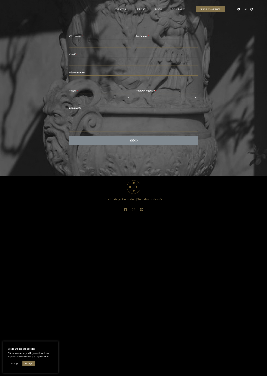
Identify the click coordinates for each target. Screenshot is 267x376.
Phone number (78, 72)
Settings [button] (14, 363)
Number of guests (146, 90)
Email (73, 54)
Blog (158, 9)
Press (141, 9)
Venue (73, 90)
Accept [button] (28, 363)
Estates (121, 9)
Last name (142, 36)
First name (76, 36)
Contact (178, 9)
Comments (75, 107)
